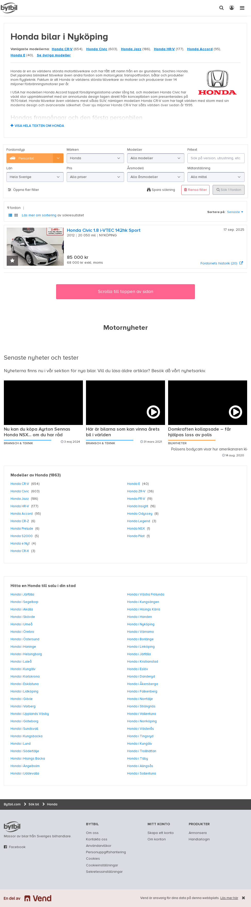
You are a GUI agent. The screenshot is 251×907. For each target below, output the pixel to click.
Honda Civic (96, 49)
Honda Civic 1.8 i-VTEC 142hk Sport (104, 230)
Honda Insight (137, 506)
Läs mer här (229, 898)
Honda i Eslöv (137, 669)
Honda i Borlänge (140, 639)
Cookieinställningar (102, 865)
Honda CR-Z (20, 521)
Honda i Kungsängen (143, 602)
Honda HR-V (164, 49)
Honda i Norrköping (142, 721)
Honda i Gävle (22, 699)
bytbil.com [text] (12, 826)
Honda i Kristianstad (142, 661)
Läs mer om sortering (39, 215)
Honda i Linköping (141, 646)
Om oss (92, 833)
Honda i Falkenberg (142, 691)
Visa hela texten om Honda (39, 126)
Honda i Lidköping (24, 691)
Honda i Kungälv (23, 669)
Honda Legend (138, 521)
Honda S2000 (22, 536)
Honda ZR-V (136, 491)
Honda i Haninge (23, 646)
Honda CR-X (20, 551)
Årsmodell (135, 168)
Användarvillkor (98, 846)
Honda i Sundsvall (24, 729)
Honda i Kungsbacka (26, 736)
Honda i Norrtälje (140, 699)
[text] (9, 8)
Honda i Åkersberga (142, 684)
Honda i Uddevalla (25, 773)
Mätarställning (198, 168)
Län (9, 168)
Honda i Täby (137, 758)
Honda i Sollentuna (141, 773)
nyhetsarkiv (193, 371)
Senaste (233, 212)
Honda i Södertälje (25, 751)
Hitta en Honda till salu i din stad (43, 586)
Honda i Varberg (23, 706)
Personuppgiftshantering (106, 852)
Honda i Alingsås (140, 766)
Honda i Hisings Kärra (143, 609)
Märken (73, 150)
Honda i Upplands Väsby (30, 714)
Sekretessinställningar (104, 872)
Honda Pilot (136, 536)
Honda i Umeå (21, 624)
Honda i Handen (139, 617)
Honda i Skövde (23, 617)
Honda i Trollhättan (141, 751)
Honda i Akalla (22, 609)
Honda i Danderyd (141, 676)
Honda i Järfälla (22, 594)
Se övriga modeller (54, 55)
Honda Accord (200, 49)
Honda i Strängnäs (141, 706)
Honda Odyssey (139, 513)
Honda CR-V (62, 49)
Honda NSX (136, 528)
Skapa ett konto (161, 833)
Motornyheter (125, 327)
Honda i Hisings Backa (28, 758)
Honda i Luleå (21, 661)
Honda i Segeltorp (24, 602)
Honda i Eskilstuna (25, 684)
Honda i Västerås (140, 729)
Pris (69, 168)
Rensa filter (195, 190)
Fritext (192, 150)
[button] (12, 261)
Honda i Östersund (25, 639)
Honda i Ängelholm (25, 766)
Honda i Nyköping (140, 624)
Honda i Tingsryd (140, 736)
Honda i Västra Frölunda (145, 594)
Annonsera (198, 833)
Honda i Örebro (22, 632)
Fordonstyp (15, 150)
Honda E (18, 55)
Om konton (157, 839)
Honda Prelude (22, 528)
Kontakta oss (96, 839)
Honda (41, 475)
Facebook (17, 847)
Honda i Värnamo (140, 632)
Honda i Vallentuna (141, 714)
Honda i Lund (21, 743)
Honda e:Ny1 (20, 543)
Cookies (93, 858)
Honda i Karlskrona (25, 676)
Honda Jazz (131, 49)
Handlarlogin (199, 839)
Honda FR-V (136, 499)
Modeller (134, 150)
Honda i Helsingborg (26, 654)
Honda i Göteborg (24, 721)
